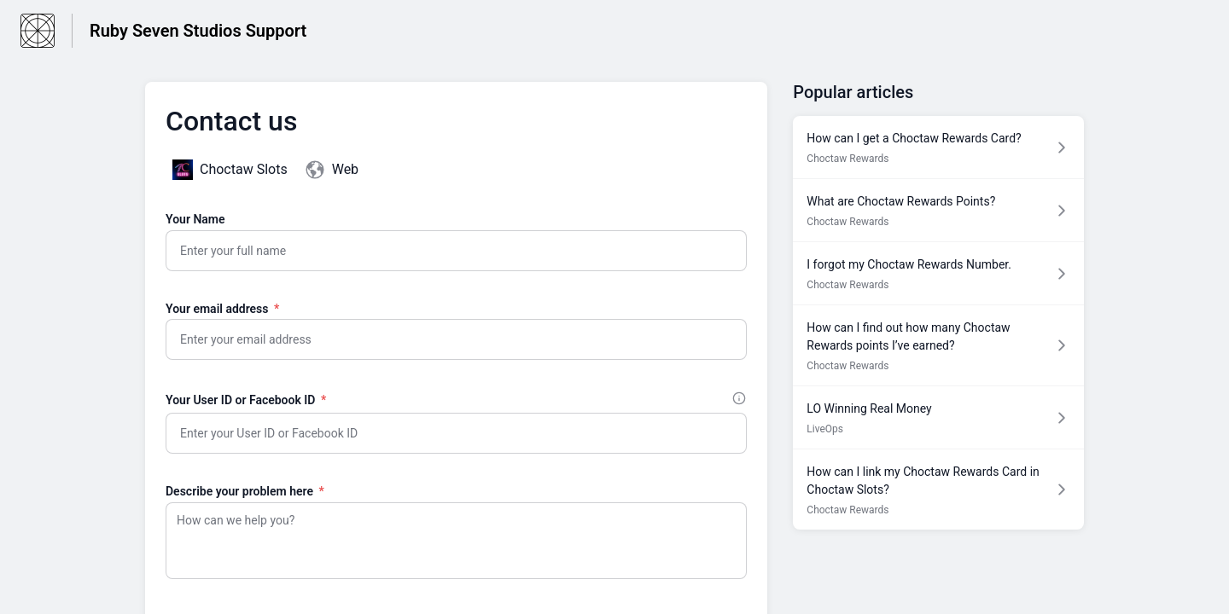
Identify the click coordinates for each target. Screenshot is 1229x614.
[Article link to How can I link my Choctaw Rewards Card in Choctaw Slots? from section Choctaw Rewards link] (938, 489)
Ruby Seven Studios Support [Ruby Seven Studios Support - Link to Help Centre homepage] (198, 30)
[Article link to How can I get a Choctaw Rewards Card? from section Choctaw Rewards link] (938, 147)
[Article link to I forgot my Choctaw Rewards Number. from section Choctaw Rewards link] (938, 273)
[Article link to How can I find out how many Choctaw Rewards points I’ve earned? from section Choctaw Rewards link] (938, 345)
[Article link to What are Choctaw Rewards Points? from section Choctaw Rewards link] (938, 210)
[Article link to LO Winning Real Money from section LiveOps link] (938, 417)
